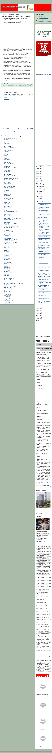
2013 (38, 310)
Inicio (18, 128)
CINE (5, 160)
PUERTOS (6, 266)
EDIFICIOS (6, 182)
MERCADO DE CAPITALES (9, 239)
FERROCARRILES (7, 198)
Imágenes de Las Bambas (43, 241)
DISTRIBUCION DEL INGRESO (10, 178)
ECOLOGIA (6, 180)
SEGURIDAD (6, 280)
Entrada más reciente (5, 128)
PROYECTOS (6, 263)
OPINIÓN (5, 248)
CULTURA (6, 171)
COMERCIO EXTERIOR (8, 167)
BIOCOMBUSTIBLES (8, 152)
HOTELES (6, 208)
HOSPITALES (6, 207)
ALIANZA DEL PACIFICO (9, 147)
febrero (40, 201)
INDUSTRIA (6, 214)
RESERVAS (6, 271)
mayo (40, 196)
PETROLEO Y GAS (7, 252)
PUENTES (6, 264)
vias (4, 299)
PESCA (5, 251)
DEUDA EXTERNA (7, 176)
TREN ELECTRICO (7, 294)
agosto (40, 191)
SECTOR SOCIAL (7, 279)
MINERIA (5, 243)
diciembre (41, 184)
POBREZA (6, 256)
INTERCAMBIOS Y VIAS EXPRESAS (15, 85)
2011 (38, 313)
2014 (38, 308)
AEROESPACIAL (7, 139)
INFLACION (6, 215)
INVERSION (6, 222)
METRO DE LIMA (7, 240)
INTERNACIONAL (7, 219)
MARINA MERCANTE (8, 236)
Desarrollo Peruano (42, 16)
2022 (38, 173)
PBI (4, 250)
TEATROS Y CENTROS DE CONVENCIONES (13, 283)
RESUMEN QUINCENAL (9, 272)
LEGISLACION (7, 227)
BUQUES (5, 155)
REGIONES (6, 268)
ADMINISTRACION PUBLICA (9, 138)
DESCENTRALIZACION (8, 175)
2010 (38, 315)
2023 (38, 171)
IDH (4, 210)
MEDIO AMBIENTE (7, 238)
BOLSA (5, 154)
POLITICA (6, 258)
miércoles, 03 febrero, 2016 (14, 92)
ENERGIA (6, 192)
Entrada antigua (30, 128)
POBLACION (6, 255)
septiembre (41, 189)
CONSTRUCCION (7, 170)
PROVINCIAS (6, 262)
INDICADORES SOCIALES (9, 211)
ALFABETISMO (7, 146)
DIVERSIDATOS (7, 179)
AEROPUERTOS (7, 140)
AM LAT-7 (6, 148)
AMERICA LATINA (7, 150)
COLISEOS (6, 164)
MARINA (5, 235)
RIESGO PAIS (6, 274)
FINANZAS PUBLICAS (8, 200)
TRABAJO (6, 291)
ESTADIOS (6, 195)
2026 (38, 166)
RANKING (6, 267)
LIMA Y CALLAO (7, 231)
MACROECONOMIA (8, 232)
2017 (38, 181)
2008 (38, 318)
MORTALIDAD (6, 244)
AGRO (5, 143)
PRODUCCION (7, 260)
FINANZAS (6, 199)
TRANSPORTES (28, 85)
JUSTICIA (6, 224)
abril (39, 198)
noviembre (41, 186)
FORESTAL (6, 202)
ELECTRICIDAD (7, 188)
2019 (38, 178)
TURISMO (6, 296)
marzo (40, 199)
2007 (38, 320)
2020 (38, 176)
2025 (38, 168)
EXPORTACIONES (7, 196)
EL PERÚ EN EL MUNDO (9, 186)
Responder (6, 99)
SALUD (5, 275)
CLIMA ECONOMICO (8, 163)
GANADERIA (6, 203)
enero (40, 304)
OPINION (5, 247)
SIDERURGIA (6, 282)
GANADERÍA (6, 204)
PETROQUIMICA (7, 254)
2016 (38, 183)
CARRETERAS (7, 159)
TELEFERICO (6, 287)
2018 (38, 180)
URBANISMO (6, 298)
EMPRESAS (6, 190)
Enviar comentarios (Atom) (12, 131)
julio (39, 193)
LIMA (24, 85)
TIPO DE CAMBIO (7, 288)
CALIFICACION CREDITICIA (9, 156)
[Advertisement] (8, 124)
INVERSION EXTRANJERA (9, 223)
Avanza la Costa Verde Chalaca (44, 245)
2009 (38, 317)
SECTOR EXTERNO (8, 278)
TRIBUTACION (7, 295)
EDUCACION (6, 183)
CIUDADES (6, 162)
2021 (38, 174)
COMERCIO (6, 166)
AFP (4, 142)
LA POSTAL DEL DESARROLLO (10, 226)
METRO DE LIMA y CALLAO (9, 242)
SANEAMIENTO (7, 276)
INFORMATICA (7, 216)
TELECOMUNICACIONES (9, 286)
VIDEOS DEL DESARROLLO (9, 300)
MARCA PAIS (6, 234)
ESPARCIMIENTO (7, 194)
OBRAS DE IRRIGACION (42, 712)
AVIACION (6, 151)
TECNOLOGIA (7, 284)
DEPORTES (6, 174)
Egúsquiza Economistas (43, 18)
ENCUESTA (6, 191)
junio (40, 194)
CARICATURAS (7, 158)
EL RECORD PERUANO (8, 187)
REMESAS (6, 270)
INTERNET (6, 220)
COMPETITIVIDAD (7, 168)
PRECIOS (6, 259)
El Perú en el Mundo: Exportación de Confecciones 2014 (44, 282)
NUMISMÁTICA (7, 246)
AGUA (5, 144)
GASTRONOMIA (7, 206)
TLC (4, 290)
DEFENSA (6, 172)
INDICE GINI (6, 212)
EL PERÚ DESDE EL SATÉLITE (10, 184)
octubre (40, 188)
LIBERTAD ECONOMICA (9, 228)
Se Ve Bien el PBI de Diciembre (44, 296)
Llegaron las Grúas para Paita (44, 279)
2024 (38, 169)
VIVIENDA (6, 302)
